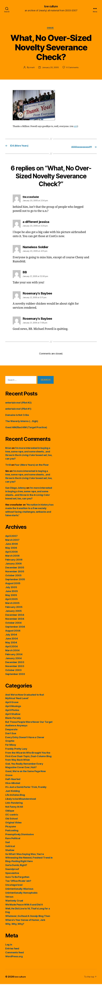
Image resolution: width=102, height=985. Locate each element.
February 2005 (13, 608)
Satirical (10, 847)
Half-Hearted (12, 780)
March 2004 (12, 651)
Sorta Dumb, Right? (16, 866)
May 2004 (11, 643)
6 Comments (73, 68)
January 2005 (13, 611)
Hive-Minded (12, 784)
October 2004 (13, 623)
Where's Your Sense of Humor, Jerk (25, 921)
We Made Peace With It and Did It (24, 905)
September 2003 (15, 675)
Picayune (10, 827)
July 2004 (11, 635)
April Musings (13, 707)
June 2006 (11, 544)
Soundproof (12, 870)
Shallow (9, 851)
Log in (8, 945)
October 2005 (13, 576)
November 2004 (14, 619)
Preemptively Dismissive (19, 835)
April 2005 (11, 600)
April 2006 (11, 552)
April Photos (12, 711)
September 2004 (15, 627)
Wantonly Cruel (14, 901)
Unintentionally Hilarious (19, 889)
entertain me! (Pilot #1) (18, 409)
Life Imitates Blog (15, 795)
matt (31, 68)
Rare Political (12, 839)
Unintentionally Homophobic (21, 893)
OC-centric (11, 815)
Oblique (9, 811)
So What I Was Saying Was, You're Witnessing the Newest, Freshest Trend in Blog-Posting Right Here (29, 858)
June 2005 (11, 592)
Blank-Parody (13, 719)
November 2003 (14, 667)
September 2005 (15, 580)
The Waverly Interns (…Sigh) (21, 422)
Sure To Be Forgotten (17, 878)
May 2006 (11, 548)
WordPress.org (14, 957)
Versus (9, 897)
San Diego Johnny (15, 488)
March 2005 (12, 604)
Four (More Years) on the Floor (32, 465)
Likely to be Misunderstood (20, 799)
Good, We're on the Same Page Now (25, 772)
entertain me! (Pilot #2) (18, 403)
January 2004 (13, 659)
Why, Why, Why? (14, 924)
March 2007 (12, 540)
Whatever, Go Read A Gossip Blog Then (27, 917)
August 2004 (12, 631)
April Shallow (12, 715)
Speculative (12, 874)
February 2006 (13, 560)
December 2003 (14, 663)
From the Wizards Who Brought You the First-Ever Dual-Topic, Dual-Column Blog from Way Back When (28, 757)
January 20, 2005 (50, 68)
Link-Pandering (14, 803)
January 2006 (13, 564)
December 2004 (14, 615)
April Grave (11, 703)
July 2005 (11, 588)
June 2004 (11, 639)
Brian (8, 449)
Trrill (8, 465)
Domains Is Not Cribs (17, 416)
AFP (76, 127)
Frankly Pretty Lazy (16, 749)
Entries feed (12, 949)
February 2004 (13, 655)
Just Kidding (12, 791)
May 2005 (11, 596)
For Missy (10, 745)
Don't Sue (10, 734)
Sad (7, 843)
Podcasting (11, 831)
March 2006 (12, 556)
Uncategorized (13, 885)
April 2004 (11, 647)
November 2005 (14, 572)
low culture (51, 6)
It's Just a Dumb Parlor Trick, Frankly (26, 788)
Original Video (13, 823)
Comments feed (14, 953)
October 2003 (13, 671)
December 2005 (14, 568)
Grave (51, 29)
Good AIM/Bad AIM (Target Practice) (26, 428)
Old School (11, 819)
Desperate (11, 730)
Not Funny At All (14, 807)
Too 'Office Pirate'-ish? (18, 881)
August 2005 (12, 584)
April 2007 (11, 537)
